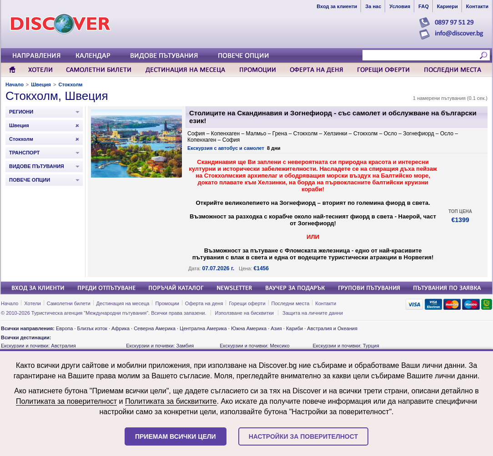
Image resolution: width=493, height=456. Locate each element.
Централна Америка (203, 328)
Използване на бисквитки (244, 313)
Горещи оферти (247, 303)
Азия (276, 328)
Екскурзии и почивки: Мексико (254, 345)
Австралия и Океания (332, 328)
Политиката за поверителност (66, 401)
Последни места (291, 303)
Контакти (325, 303)
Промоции (167, 303)
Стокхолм (70, 84)
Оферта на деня (204, 303)
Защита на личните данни (312, 313)
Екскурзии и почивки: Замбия (160, 345)
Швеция (41, 84)
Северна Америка (155, 328)
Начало (14, 84)
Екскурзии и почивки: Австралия (38, 345)
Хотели (32, 303)
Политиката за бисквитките (171, 401)
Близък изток (92, 328)
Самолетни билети (69, 303)
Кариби (294, 328)
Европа (64, 328)
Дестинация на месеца (123, 303)
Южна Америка (249, 328)
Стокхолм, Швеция (56, 96)
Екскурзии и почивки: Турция (345, 345)
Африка (120, 328)
